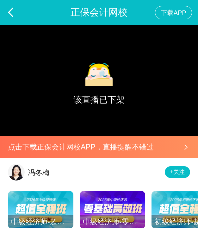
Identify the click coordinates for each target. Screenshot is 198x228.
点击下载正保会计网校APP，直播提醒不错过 (81, 147)
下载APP (173, 12)
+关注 (177, 171)
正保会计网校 (99, 12)
